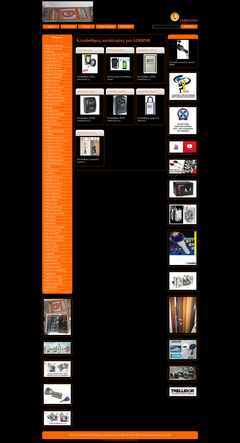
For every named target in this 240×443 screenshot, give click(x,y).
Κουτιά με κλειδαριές (53, 176)
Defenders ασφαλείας (53, 45)
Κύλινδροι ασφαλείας (53, 183)
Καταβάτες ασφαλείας (54, 131)
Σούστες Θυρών (51, 250)
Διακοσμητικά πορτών (54, 87)
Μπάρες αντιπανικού (53, 207)
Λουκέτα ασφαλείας (53, 190)
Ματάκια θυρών (51, 200)
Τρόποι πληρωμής (106, 26)
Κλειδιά (47, 166)
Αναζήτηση (189, 26)
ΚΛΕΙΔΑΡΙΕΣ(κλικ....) (54, 163)
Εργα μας (48, 107)
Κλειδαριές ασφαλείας (54, 137)
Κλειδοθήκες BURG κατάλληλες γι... (86, 119)
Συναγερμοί (49, 253)
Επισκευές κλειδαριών (54, 101)
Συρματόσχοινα (51, 260)
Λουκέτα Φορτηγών (53, 197)
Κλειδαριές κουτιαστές (54, 150)
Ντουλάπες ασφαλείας (54, 213)
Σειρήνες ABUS (51, 247)
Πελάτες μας (68, 26)
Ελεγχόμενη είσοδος (53, 94)
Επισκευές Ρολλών (52, 104)
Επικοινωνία (125, 26)
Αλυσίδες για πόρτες (53, 61)
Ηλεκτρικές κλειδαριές (54, 114)
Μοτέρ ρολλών (50, 203)
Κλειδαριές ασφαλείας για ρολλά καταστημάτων (55, 142)
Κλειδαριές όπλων (52, 153)
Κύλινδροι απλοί (51, 180)
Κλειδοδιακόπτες (51, 170)
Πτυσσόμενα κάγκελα (53, 237)
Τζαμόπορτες (50, 273)
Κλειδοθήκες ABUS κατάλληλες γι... (147, 78)
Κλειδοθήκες (50, 173)
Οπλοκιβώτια (50, 220)
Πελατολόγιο (50, 223)
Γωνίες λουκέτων (51, 84)
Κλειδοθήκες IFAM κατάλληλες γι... (116, 119)
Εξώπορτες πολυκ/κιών (54, 97)
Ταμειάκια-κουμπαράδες (55, 270)
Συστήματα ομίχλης (53, 267)
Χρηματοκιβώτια (51, 290)
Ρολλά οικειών (50, 243)
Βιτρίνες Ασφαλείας (53, 77)
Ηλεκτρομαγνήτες (52, 117)
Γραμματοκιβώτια (52, 80)
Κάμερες (48, 127)
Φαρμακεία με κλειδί (53, 280)
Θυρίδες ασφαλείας (52, 124)
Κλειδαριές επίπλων (53, 146)
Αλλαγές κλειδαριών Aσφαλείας (53, 50)
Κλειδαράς (48, 134)
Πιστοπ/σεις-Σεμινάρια (54, 227)
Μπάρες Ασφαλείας (52, 210)
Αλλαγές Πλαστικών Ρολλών (57, 55)
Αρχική (51, 26)
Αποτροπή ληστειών (53, 65)
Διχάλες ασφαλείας (52, 90)
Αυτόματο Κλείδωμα (53, 74)
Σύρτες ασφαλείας (52, 263)
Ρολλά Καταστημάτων (54, 240)
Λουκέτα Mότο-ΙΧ (52, 186)
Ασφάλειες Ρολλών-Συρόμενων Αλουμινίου (54, 69)
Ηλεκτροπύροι (50, 121)
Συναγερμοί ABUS (52, 257)
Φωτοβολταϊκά (50, 287)
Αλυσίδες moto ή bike (54, 58)
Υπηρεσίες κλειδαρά (53, 277)
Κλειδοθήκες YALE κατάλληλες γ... (86, 78)
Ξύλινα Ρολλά (50, 217)
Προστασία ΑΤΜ (51, 233)
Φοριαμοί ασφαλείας (53, 283)
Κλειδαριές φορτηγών (53, 160)
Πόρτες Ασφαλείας (52, 230)
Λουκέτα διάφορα (52, 193)
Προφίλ (86, 26)
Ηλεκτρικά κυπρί (51, 111)
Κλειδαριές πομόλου (53, 156)
